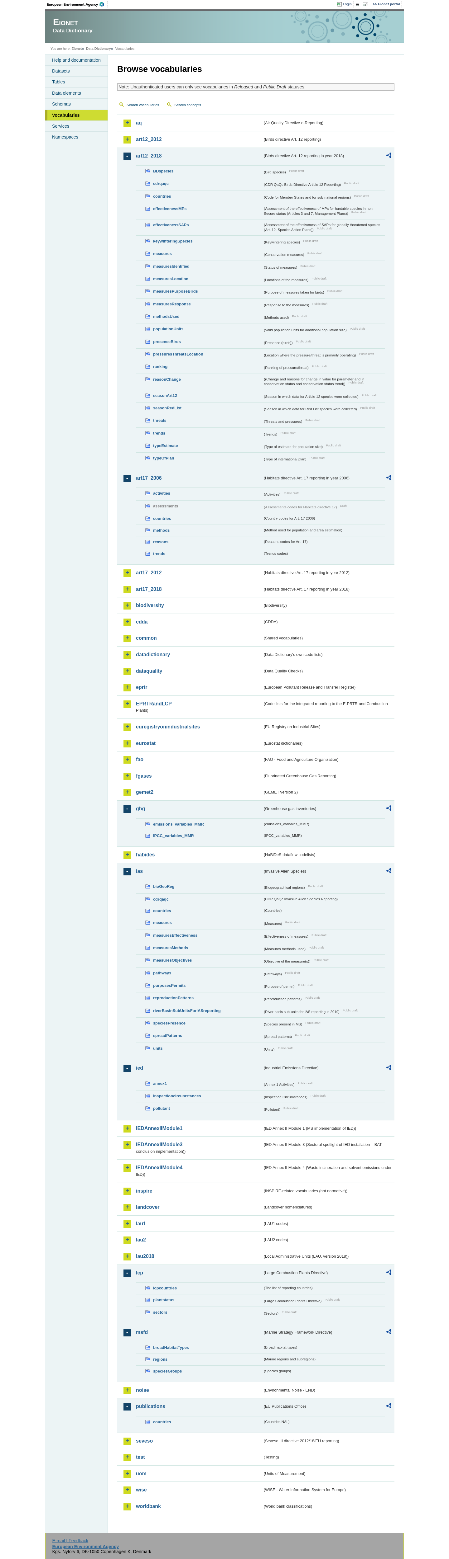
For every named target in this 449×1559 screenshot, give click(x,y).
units (158, 1048)
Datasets (61, 70)
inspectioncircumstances (177, 1096)
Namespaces (65, 136)
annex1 (160, 1083)
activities (161, 493)
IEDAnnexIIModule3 (159, 1144)
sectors (160, 1312)
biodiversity (150, 605)
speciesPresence (169, 1023)
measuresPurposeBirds (175, 291)
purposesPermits (169, 985)
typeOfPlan (163, 458)
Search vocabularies (143, 105)
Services (60, 126)
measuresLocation (170, 278)
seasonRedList (167, 408)
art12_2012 (149, 139)
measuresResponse (172, 304)
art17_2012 (149, 572)
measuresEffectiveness (175, 935)
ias (139, 871)
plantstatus (163, 1300)
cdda (141, 621)
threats (160, 420)
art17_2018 (149, 589)
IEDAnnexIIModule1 (159, 1128)
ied (139, 1068)
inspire (144, 1191)
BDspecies (163, 171)
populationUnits (168, 329)
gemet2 (144, 792)
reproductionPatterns (173, 998)
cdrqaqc (161, 183)
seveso (144, 1441)
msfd (142, 1332)
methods (161, 530)
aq (139, 122)
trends (159, 433)
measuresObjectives (172, 960)
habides (145, 854)
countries (162, 196)
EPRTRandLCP (154, 703)
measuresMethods (170, 947)
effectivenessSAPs (171, 225)
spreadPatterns (167, 1035)
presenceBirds (167, 341)
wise (141, 1489)
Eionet (76, 48)
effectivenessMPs (169, 208)
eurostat (146, 743)
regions (160, 1359)
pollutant (161, 1108)
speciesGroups (167, 1371)
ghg (140, 808)
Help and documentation (76, 60)
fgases (144, 776)
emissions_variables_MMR (178, 824)
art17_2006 (149, 478)
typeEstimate (165, 445)
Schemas (61, 103)
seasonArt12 (165, 395)
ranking (160, 366)
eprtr (141, 687)
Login (347, 4)
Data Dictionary (98, 48)
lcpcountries (165, 1288)
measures (162, 253)
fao (139, 759)
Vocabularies (66, 115)
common (146, 638)
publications (150, 1406)
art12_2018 (149, 155)
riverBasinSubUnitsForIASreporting (187, 1010)
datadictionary (153, 654)
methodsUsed (166, 316)
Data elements (66, 93)
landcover (148, 1207)
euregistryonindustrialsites (168, 726)
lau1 (141, 1223)
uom (141, 1473)
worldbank (148, 1506)
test (140, 1457)
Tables (58, 81)
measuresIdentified (171, 266)
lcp (139, 1272)
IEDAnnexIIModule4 (159, 1167)
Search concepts (187, 105)
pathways (162, 973)
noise (142, 1390)
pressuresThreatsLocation (178, 354)
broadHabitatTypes (171, 1347)
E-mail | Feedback (70, 1540)
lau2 (141, 1239)
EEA (77, 4)
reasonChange (167, 379)
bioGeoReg (163, 886)
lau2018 (145, 1256)
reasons (160, 541)
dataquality (149, 671)
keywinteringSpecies (173, 241)
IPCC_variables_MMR (173, 835)
